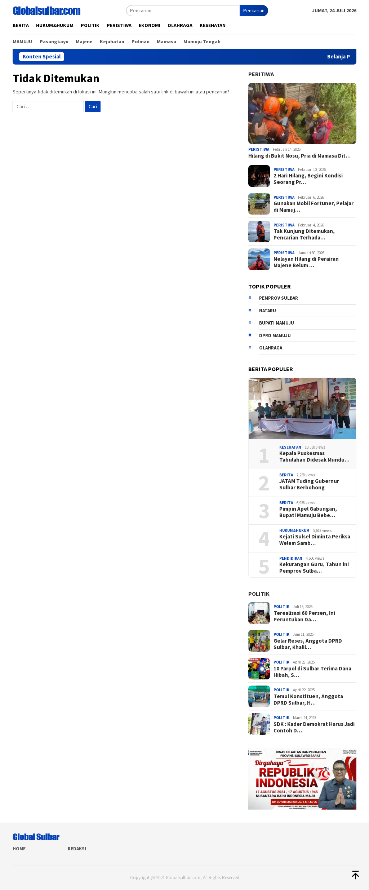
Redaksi (77, 849)
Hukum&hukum (294, 530)
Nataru (267, 311)
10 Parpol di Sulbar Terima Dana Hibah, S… (312, 671)
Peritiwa (261, 74)
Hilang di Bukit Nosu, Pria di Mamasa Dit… (299, 156)
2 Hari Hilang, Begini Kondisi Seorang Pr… (308, 178)
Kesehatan (290, 447)
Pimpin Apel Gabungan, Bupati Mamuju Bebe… (308, 512)
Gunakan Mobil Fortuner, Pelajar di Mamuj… (314, 206)
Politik (259, 593)
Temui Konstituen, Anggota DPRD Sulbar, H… (308, 699)
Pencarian (253, 10)
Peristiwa (258, 149)
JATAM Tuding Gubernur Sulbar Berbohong (309, 484)
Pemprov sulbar (278, 298)
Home (19, 849)
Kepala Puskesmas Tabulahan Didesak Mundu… (314, 456)
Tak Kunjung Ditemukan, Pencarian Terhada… (304, 234)
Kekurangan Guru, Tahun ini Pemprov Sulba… (314, 567)
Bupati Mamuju (276, 323)
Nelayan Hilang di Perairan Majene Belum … (306, 262)
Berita (286, 474)
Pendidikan (290, 558)
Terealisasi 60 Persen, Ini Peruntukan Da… (304, 616)
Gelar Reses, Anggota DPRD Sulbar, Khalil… (308, 644)
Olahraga (270, 348)
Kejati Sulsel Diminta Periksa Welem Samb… (314, 539)
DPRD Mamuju (275, 335)
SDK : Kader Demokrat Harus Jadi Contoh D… (314, 727)
